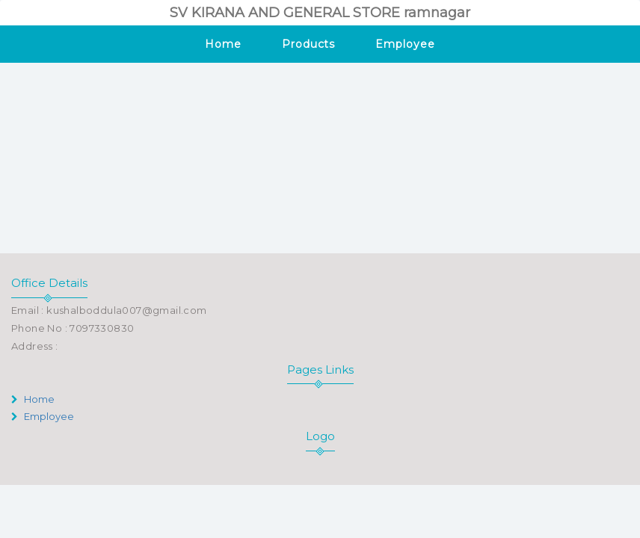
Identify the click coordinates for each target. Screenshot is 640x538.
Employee (404, 44)
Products (308, 44)
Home (223, 44)
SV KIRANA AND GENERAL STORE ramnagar (320, 12)
